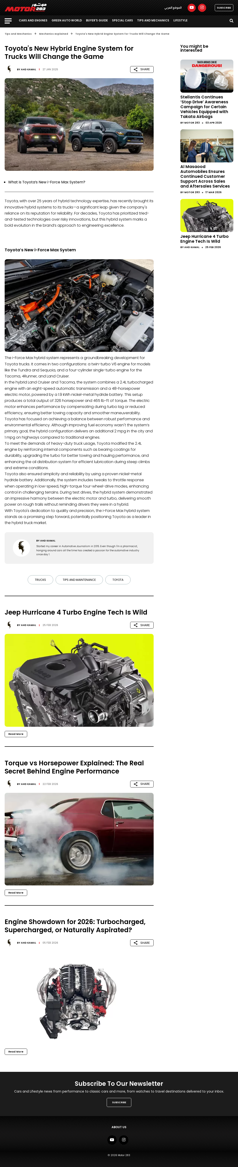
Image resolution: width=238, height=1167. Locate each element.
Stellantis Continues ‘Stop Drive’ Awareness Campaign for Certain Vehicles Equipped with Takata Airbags (204, 106)
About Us (119, 1127)
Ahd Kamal (28, 69)
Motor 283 (192, 122)
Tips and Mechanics (153, 20)
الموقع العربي (173, 7)
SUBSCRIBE (224, 8)
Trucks (40, 580)
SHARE (142, 69)
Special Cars (122, 20)
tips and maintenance (79, 580)
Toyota (117, 580)
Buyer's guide (97, 20)
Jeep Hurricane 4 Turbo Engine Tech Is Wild (204, 239)
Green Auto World (67, 20)
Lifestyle (180, 20)
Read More (15, 734)
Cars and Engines (33, 20)
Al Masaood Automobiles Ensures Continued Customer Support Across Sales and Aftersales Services (205, 176)
